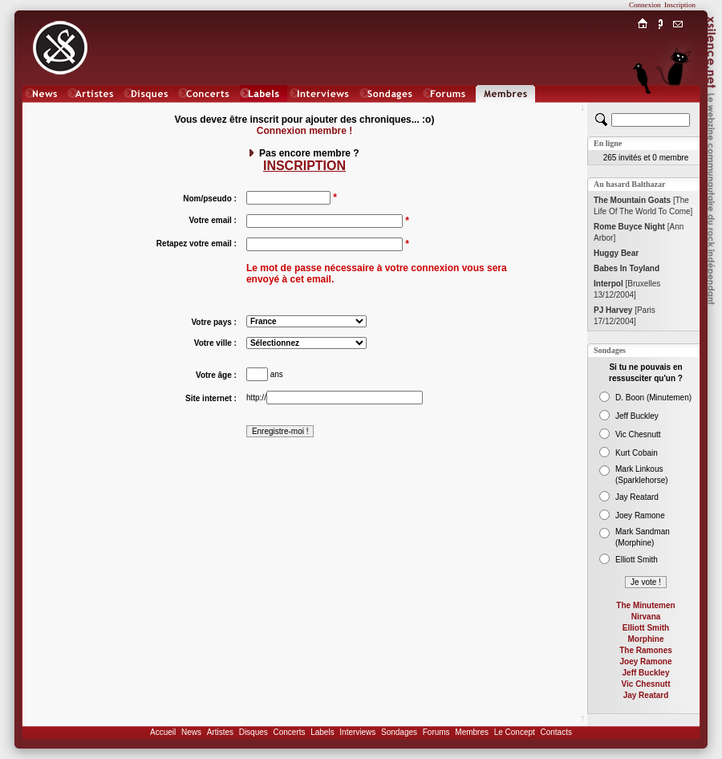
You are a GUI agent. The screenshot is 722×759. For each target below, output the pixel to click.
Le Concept (514, 732)
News (191, 732)
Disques (253, 732)
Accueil (163, 732)
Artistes (220, 732)
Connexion (645, 5)
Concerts (289, 732)
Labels (322, 732)
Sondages (399, 732)
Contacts (555, 732)
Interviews (357, 732)
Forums (436, 732)
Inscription (680, 5)
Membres (472, 732)
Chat (678, 109)
